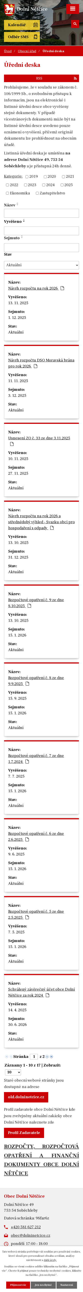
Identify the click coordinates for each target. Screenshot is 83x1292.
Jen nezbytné (43, 1285)
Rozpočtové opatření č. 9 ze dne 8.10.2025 (36, 602)
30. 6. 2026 (17, 1024)
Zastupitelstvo (52, 193)
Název (9, 205)
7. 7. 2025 (16, 776)
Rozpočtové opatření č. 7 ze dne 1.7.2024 (36, 758)
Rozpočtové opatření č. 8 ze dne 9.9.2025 (36, 680)
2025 (68, 185)
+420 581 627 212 (26, 1227)
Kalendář (17, 25)
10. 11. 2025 (18, 458)
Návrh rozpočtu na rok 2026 (36, 288)
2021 (70, 176)
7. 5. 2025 (16, 932)
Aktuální (15, 332)
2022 (14, 185)
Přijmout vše (18, 1285)
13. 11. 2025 (18, 303)
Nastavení (66, 1285)
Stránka (20, 1056)
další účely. (50, 1260)
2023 (32, 185)
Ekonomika (20, 193)
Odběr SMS (18, 37)
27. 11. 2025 (18, 473)
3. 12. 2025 (17, 395)
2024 (50, 185)
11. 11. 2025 (18, 380)
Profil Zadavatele (24, 1132)
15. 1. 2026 (17, 635)
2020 (52, 176)
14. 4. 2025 (17, 1010)
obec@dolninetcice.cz (30, 1235)
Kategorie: (13, 176)
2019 (33, 176)
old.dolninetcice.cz (26, 1097)
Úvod (8, 51)
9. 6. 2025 (16, 854)
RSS (56, 78)
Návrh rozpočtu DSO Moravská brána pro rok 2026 (41, 363)
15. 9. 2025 (17, 698)
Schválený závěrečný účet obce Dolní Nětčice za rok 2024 (41, 992)
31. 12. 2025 (18, 557)
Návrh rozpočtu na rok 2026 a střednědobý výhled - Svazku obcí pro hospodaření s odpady (41, 522)
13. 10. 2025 (18, 542)
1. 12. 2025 (17, 317)
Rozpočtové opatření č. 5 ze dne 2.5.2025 (36, 914)
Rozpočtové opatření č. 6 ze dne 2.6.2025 (36, 836)
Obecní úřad (27, 51)
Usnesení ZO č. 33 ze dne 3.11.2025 (39, 441)
